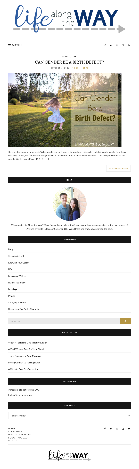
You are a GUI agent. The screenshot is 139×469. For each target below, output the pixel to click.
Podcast (23, 438)
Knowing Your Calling (18, 262)
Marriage (12, 289)
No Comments (80, 68)
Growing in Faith (16, 256)
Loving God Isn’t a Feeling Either (24, 362)
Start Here (15, 431)
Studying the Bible (17, 302)
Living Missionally (17, 282)
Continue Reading (118, 168)
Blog (65, 56)
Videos (12, 440)
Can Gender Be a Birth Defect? (69, 62)
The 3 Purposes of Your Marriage (24, 356)
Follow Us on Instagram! (20, 395)
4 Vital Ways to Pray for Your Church (26, 349)
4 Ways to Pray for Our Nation (23, 369)
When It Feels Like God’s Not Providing (27, 342)
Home (11, 428)
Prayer (11, 296)
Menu (15, 45)
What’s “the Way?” (19, 435)
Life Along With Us (17, 276)
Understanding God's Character (24, 309)
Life (74, 56)
